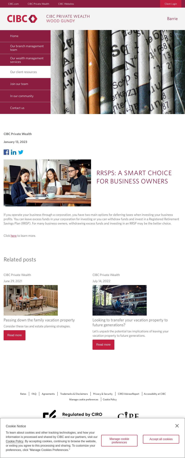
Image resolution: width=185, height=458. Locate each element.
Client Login (171, 3)
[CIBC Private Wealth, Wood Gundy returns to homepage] (50, 19)
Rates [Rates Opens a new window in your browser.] (23, 384)
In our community (22, 96)
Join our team (19, 84)
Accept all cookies (161, 439)
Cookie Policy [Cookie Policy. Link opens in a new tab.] (110, 390)
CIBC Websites (66, 3)
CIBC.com (13, 3)
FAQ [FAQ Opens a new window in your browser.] (34, 384)
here (14, 235)
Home (14, 36)
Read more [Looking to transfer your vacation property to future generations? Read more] (103, 318)
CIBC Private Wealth (38, 3)
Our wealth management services (27, 60)
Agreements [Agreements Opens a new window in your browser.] (48, 384)
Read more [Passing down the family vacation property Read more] (14, 335)
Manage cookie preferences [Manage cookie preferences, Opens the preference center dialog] (119, 440)
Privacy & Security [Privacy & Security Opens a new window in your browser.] (103, 384)
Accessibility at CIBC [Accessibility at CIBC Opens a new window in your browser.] (155, 384)
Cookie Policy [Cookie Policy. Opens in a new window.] (14, 441)
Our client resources (25, 72)
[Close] (177, 426)
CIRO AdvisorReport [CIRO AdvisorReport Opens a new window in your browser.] (128, 384)
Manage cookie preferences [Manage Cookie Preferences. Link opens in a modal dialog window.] (83, 390)
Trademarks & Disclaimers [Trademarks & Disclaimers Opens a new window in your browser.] (74, 384)
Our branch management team (27, 48)
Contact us (17, 108)
